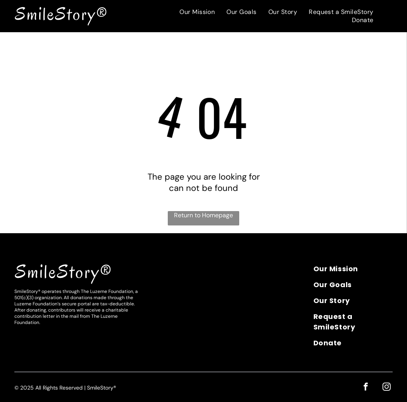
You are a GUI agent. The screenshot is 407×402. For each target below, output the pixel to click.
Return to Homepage (203, 215)
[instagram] (387, 387)
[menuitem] (197, 12)
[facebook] (366, 387)
